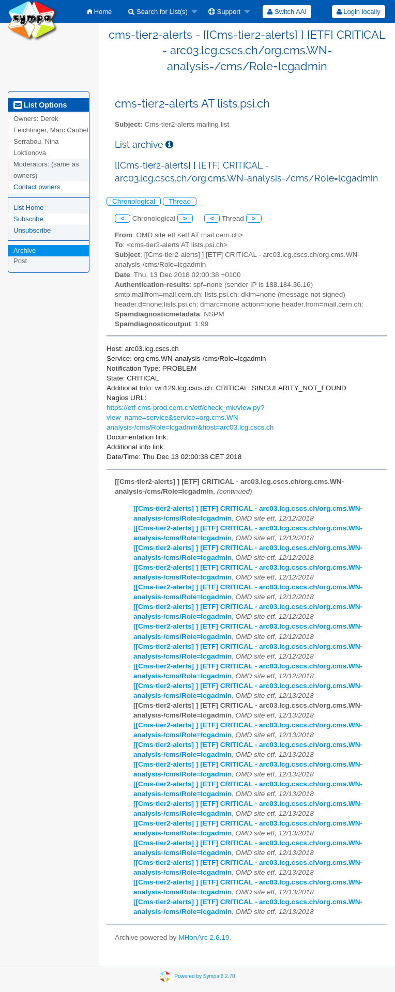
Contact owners (36, 187)
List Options (40, 105)
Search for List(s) (158, 12)
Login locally (359, 12)
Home (99, 12)
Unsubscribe (32, 230)
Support (224, 12)
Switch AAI (287, 12)
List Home (28, 207)
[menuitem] (99, 11)
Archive (24, 250)
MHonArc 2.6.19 (203, 937)
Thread (180, 201)
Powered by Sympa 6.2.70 (204, 976)
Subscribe (28, 219)
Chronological (133, 201)
